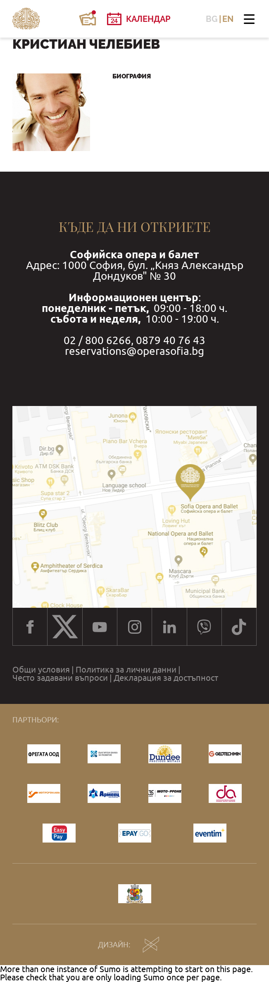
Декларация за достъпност (166, 678)
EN (227, 19)
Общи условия (41, 670)
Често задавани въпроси (60, 678)
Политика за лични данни (126, 670)
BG (212, 19)
